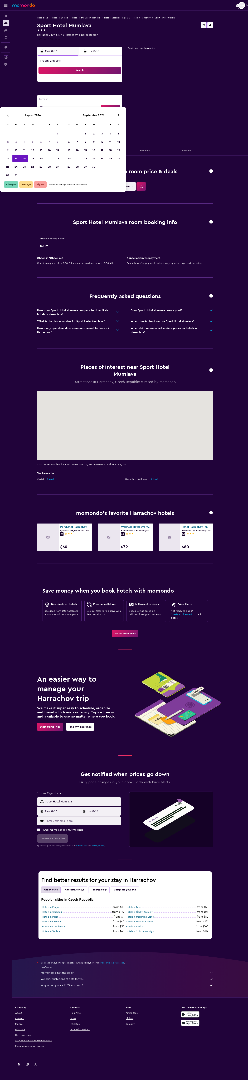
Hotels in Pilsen (55, 917)
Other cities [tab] (55, 890)
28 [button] (109, 116)
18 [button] (85, 108)
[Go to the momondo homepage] (23, 5)
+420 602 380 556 (53, 39)
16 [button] (68, 108)
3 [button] (77, 91)
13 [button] (101, 99)
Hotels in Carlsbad (57, 912)
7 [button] (110, 91)
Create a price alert (186, 614)
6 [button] (102, 91)
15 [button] (118, 99)
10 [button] (76, 99)
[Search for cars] (5, 30)
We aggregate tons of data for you (131, 979)
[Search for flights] (5, 15)
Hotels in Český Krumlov (144, 912)
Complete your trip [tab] (130, 890)
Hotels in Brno (138, 907)
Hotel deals (47, 18)
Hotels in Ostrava (56, 922)
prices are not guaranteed (116, 963)
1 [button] (118, 83)
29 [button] (118, 116)
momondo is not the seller (131, 973)
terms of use (86, 846)
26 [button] (93, 116)
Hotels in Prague (56, 907)
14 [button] (110, 99)
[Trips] (5, 47)
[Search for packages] (5, 37)
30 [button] (68, 124)
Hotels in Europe (65, 18)
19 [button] (93, 108)
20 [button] (101, 108)
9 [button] (68, 99)
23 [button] (68, 116)
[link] (130, 633)
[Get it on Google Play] (198, 1014)
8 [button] (118, 91)
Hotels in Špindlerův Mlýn (145, 931)
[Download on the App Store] (198, 1023)
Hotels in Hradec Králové (144, 922)
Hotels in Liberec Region (121, 18)
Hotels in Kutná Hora (58, 926)
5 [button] (93, 91)
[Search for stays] (5, 23)
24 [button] (76, 116)
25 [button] (85, 116)
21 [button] (110, 108)
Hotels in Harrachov (146, 18)
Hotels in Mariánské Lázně (145, 917)
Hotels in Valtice (139, 926)
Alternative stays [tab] (79, 890)
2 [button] (68, 91)
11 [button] (85, 99)
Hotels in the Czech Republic (91, 18)
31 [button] (77, 124)
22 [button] (118, 108)
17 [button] (77, 108)
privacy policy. (103, 846)
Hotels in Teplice (56, 931)
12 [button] (93, 99)
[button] (6, 5)
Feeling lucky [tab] (103, 890)
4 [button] (85, 91)
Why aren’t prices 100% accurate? (131, 985)
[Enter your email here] (87, 821)
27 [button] (101, 116)
